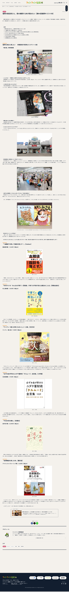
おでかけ (7, 580)
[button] (32, 523)
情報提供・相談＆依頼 (14, 583)
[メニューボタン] (66, 2)
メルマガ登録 (17, 581)
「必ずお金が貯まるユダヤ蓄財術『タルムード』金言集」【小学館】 (17, 34)
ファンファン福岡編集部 (18, 532)
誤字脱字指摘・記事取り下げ (23, 583)
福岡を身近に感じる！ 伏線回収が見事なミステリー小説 (15, 28)
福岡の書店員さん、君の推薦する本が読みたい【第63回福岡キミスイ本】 (37, 511)
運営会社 (21, 584)
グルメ (4, 580)
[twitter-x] (66, 8)
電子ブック (23, 581)
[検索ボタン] (64, 2)
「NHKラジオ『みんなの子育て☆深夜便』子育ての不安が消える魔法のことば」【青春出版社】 (22, 31)
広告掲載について (5, 583)
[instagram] (66, 9)
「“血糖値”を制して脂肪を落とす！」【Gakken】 (13, 30)
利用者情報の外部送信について (15, 584)
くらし (11, 580)
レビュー (12, 546)
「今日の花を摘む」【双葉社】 (10, 36)
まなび (14, 580)
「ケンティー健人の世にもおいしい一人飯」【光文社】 (14, 33)
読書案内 (22, 546)
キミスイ (8, 546)
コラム (4, 11)
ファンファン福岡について (8, 581)
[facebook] (66, 6)
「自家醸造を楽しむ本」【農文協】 (11, 37)
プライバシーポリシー (5, 584)
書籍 (19, 546)
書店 (16, 546)
